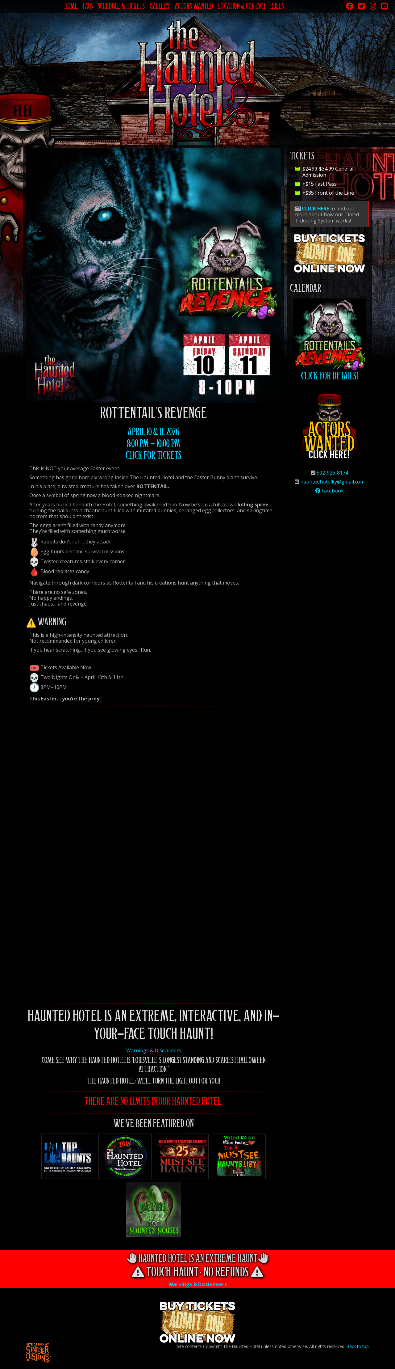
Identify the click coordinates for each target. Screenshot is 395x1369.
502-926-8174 (332, 472)
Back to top (358, 1346)
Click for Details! (329, 340)
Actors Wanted (194, 7)
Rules (277, 7)
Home (71, 7)
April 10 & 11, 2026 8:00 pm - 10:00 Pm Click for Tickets (153, 445)
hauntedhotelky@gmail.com (332, 481)
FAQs (88, 7)
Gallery (160, 7)
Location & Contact (241, 7)
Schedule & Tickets (121, 7)
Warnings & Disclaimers (153, 1050)
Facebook (329, 490)
